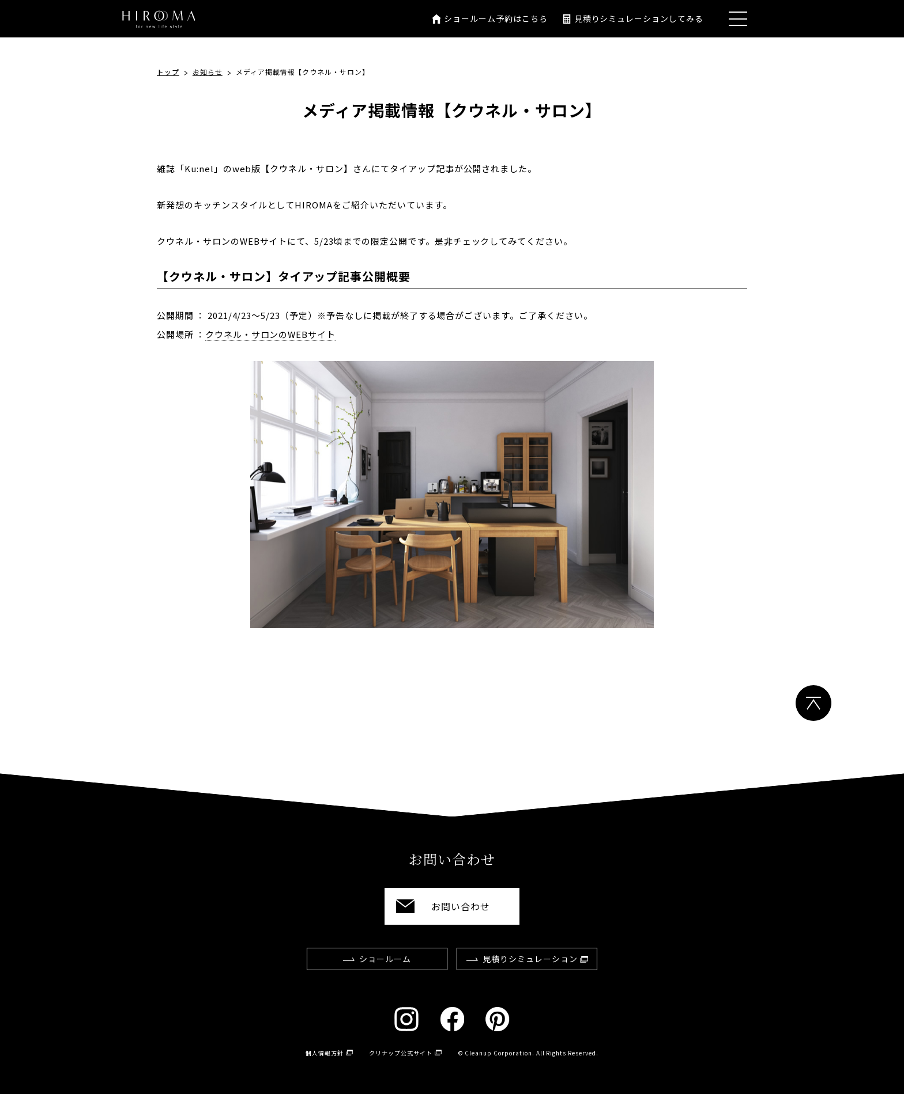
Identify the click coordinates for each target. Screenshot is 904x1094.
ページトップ (813, 703)
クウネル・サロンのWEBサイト (270, 334)
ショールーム (385, 958)
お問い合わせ (460, 906)
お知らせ (208, 72)
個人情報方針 (325, 1053)
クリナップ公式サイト (400, 1053)
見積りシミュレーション (530, 958)
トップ (168, 72)
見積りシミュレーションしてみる (638, 18)
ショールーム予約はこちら (496, 18)
